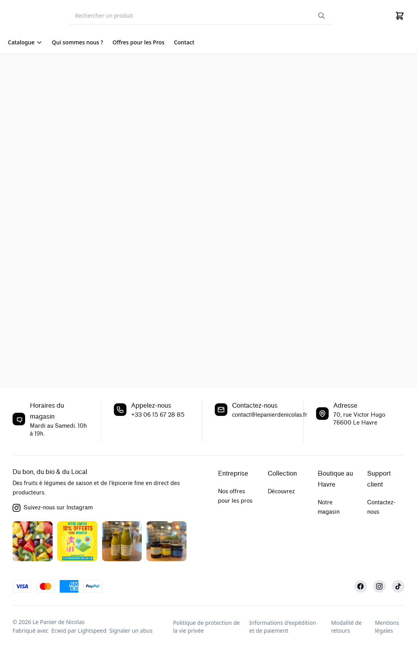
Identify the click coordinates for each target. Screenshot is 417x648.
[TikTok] (398, 586)
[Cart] (400, 16)
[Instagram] (379, 586)
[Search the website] (321, 15)
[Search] (201, 16)
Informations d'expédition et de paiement (282, 626)
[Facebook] (360, 586)
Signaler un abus (130, 630)
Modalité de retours (346, 626)
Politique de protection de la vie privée (206, 626)
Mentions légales (387, 626)
